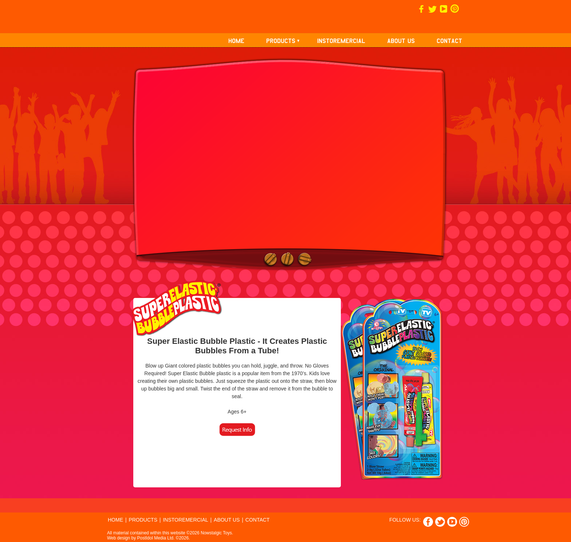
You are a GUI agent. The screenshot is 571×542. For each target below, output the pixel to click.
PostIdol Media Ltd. (156, 538)
